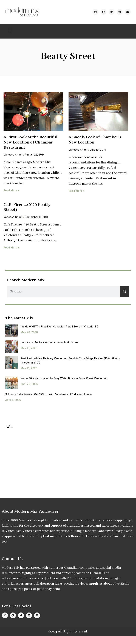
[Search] (124, 291)
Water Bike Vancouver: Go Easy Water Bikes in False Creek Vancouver (64, 378)
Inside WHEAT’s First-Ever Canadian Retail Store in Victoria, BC (59, 326)
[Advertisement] (35, 458)
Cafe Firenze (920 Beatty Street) (27, 207)
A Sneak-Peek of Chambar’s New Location (95, 139)
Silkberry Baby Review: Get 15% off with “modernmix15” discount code (48, 394)
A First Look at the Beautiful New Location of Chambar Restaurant (30, 142)
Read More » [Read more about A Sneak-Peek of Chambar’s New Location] (76, 190)
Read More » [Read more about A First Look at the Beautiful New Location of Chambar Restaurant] (11, 190)
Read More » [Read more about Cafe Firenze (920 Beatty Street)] (11, 247)
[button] (10, 30)
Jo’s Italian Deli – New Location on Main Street (50, 342)
